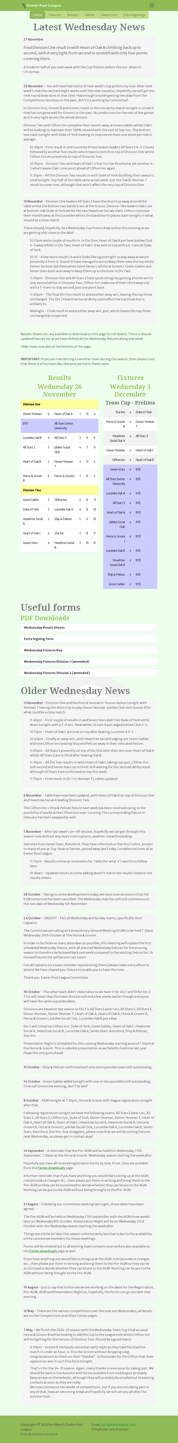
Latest (37, 15)
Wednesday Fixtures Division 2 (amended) (57, 673)
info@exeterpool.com (118, 1425)
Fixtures (55, 15)
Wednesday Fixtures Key (43, 650)
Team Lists (109, 15)
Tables (90, 15)
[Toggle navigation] (151, 5)
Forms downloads (51, 1168)
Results (72, 15)
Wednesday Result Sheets (44, 627)
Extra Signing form (39, 639)
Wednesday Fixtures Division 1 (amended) (56, 661)
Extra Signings (134, 15)
